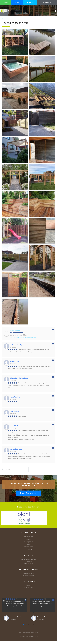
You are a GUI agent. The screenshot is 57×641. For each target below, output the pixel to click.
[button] (55, 10)
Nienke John (41, 617)
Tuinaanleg (28, 549)
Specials (28, 544)
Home (4, 19)
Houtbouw (28, 539)
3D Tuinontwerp (28, 536)
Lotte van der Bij (15, 617)
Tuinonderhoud (28, 547)
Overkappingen (28, 542)
